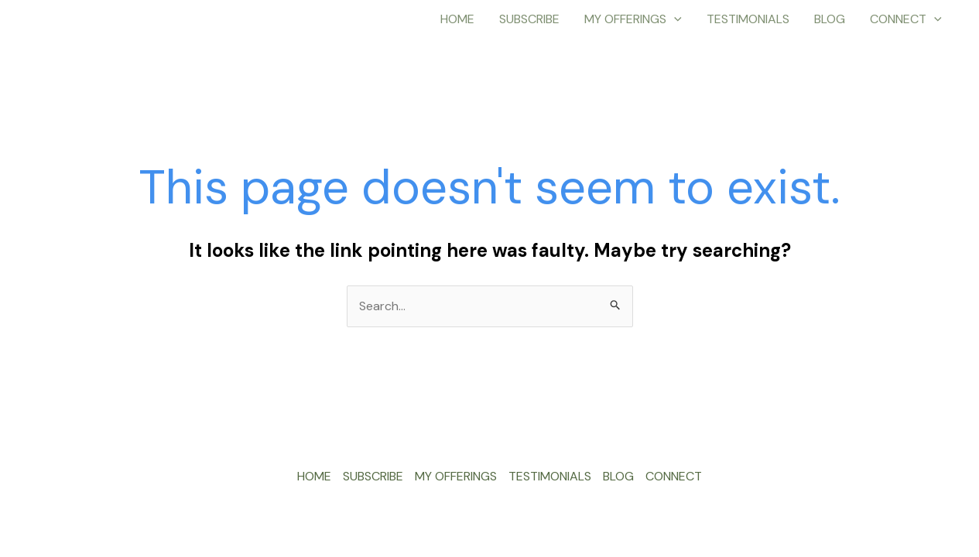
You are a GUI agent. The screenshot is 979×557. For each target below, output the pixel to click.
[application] (674, 19)
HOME (457, 19)
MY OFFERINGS (633, 19)
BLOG (829, 19)
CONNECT (906, 19)
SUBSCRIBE (529, 19)
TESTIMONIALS (748, 19)
